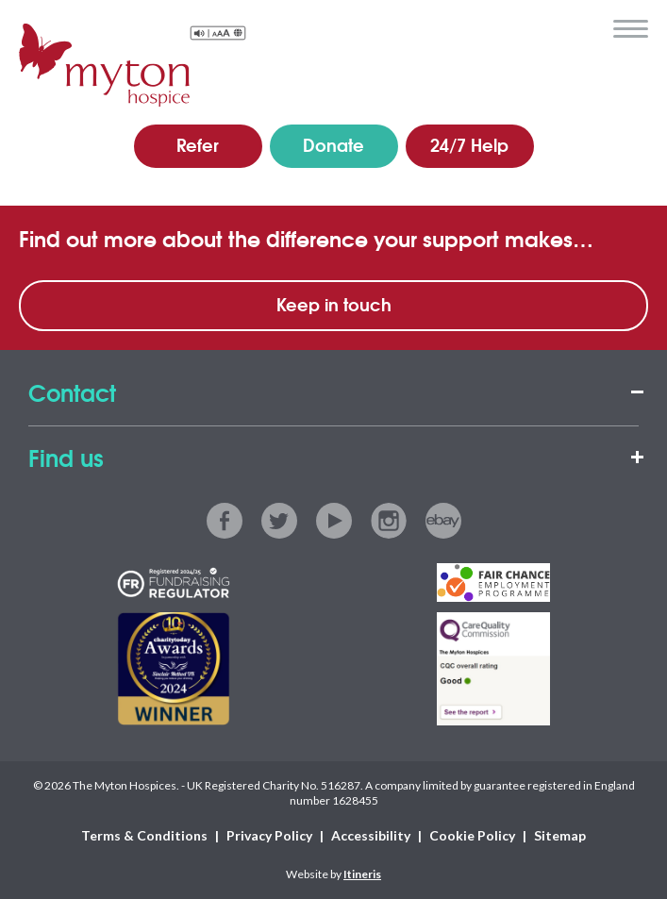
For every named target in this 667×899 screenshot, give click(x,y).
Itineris (362, 874)
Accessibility (370, 835)
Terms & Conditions (144, 835)
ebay (443, 521)
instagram (389, 521)
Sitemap (560, 835)
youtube (334, 521)
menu (630, 29)
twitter (279, 521)
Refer (197, 144)
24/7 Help (469, 144)
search (586, 27)
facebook (224, 521)
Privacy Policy (269, 835)
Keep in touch (334, 304)
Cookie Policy (472, 835)
